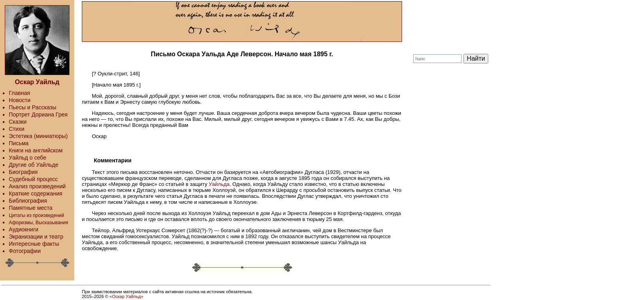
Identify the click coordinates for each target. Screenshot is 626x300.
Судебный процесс (33, 179)
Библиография (28, 200)
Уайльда (219, 184)
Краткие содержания (35, 193)
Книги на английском (36, 150)
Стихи (16, 129)
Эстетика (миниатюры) (38, 136)
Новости (19, 100)
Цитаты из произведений (36, 215)
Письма (19, 143)
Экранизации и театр (36, 236)
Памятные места (30, 208)
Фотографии (25, 251)
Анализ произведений (37, 186)
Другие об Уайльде (33, 165)
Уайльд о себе (27, 157)
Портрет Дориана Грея (38, 114)
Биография (23, 172)
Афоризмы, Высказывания (38, 222)
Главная (19, 93)
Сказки (18, 121)
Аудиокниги (23, 229)
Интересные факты (34, 244)
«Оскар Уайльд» (126, 296)
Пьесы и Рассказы (32, 107)
